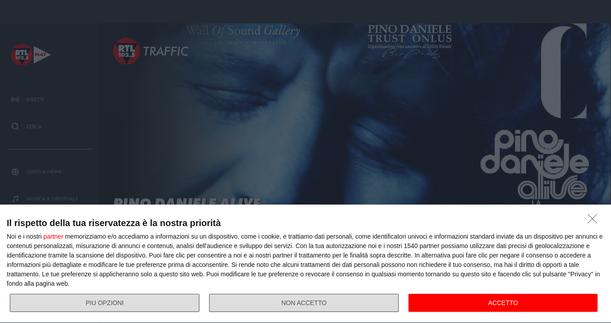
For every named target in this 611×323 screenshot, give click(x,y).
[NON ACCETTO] (595, 221)
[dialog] (305, 264)
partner (53, 236)
